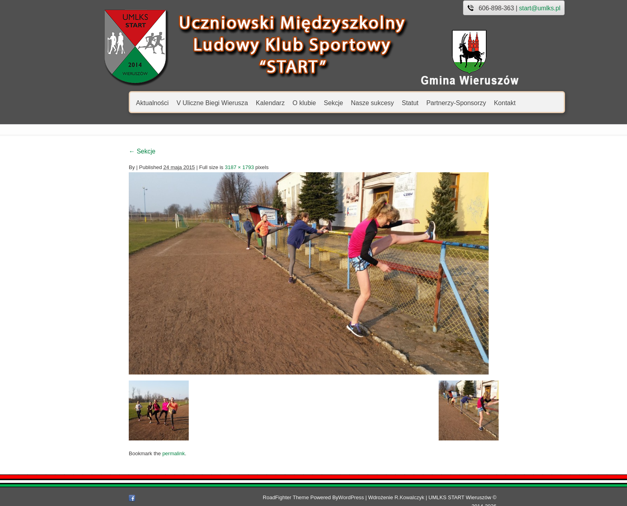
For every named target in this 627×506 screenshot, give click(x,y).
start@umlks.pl (503, 8)
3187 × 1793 (203, 167)
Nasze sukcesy (336, 102)
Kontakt (468, 102)
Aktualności (116, 102)
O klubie (268, 102)
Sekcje (297, 102)
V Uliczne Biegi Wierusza (176, 102)
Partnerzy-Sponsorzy (420, 102)
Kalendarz (234, 102)
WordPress (359, 497)
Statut (373, 102)
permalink (137, 453)
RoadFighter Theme (294, 497)
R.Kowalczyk (417, 497)
